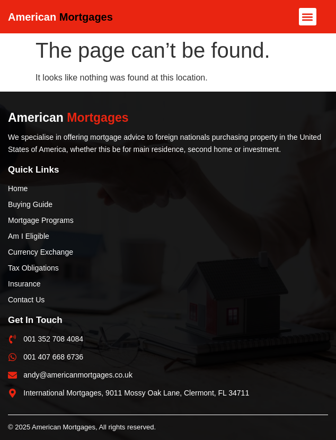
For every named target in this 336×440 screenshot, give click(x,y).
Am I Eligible (28, 236)
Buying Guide (30, 204)
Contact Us (26, 299)
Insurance (24, 284)
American (60, 17)
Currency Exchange (40, 252)
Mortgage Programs (41, 220)
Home (18, 188)
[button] (307, 16)
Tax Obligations (33, 268)
